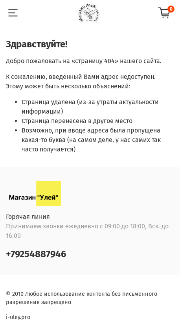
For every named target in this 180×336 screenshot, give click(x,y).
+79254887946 (36, 253)
